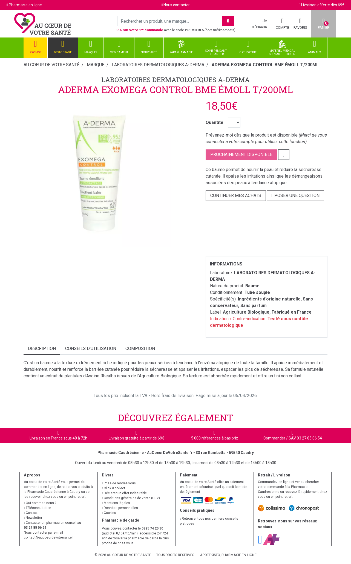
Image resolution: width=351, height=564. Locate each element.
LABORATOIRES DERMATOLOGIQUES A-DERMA (175, 79)
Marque (95, 64)
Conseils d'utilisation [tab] (90, 348)
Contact (31, 513)
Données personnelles (120, 508)
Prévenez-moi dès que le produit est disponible (252, 135)
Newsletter (33, 518)
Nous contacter (176, 5)
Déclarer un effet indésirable (124, 493)
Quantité (214, 122)
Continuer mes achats (235, 195)
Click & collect (113, 488)
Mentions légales (116, 503)
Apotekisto (228, 555)
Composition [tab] (140, 348)
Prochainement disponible (241, 154)
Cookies (109, 513)
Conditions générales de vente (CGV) (131, 498)
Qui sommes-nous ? (40, 503)
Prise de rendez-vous (119, 483)
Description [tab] (42, 348)
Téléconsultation (37, 508)
